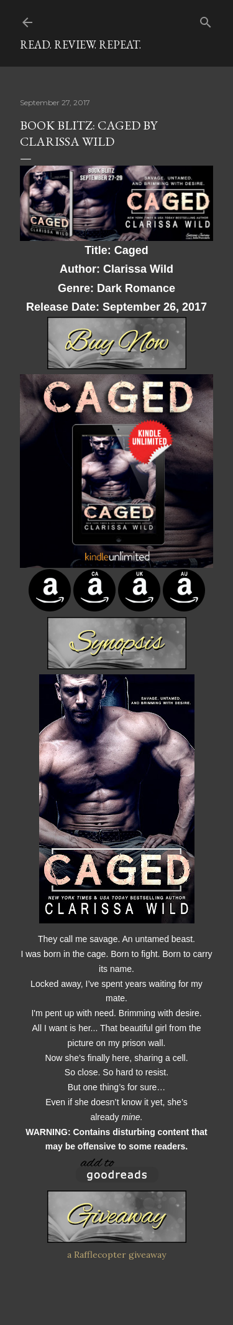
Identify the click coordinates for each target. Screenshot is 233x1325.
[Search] (205, 19)
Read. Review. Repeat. (80, 44)
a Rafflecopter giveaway (116, 1254)
